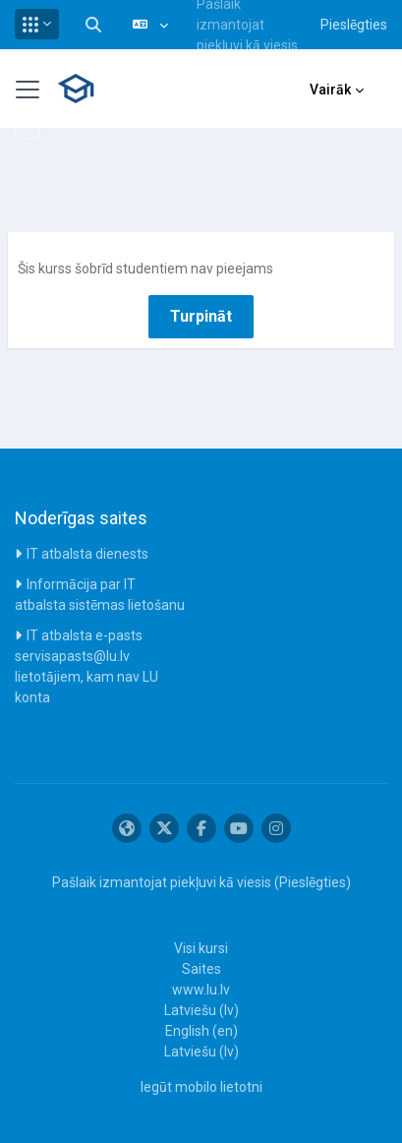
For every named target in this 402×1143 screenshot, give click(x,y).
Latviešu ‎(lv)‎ (201, 1010)
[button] (37, 24)
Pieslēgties (353, 24)
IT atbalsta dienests (87, 554)
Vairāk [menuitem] (330, 89)
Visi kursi (201, 948)
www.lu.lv (201, 989)
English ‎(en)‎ (201, 1031)
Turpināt (201, 316)
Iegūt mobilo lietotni (201, 1087)
